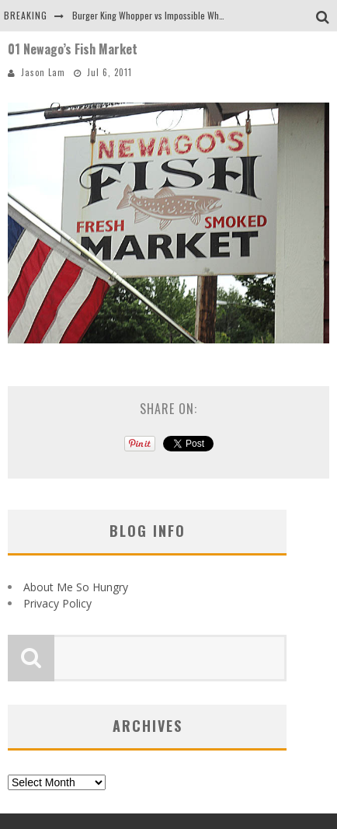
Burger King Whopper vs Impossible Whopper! (157, 15)
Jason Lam (43, 72)
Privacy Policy (57, 603)
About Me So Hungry (75, 587)
